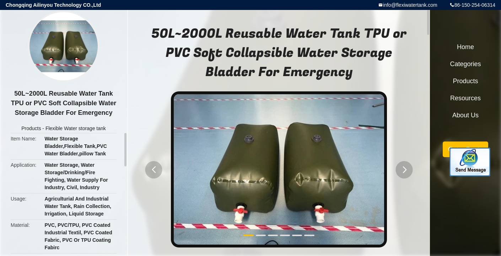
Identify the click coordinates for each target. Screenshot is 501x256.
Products (31, 128)
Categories (465, 64)
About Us (465, 115)
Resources (465, 98)
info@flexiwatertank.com (410, 5)
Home (465, 46)
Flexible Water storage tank (75, 128)
